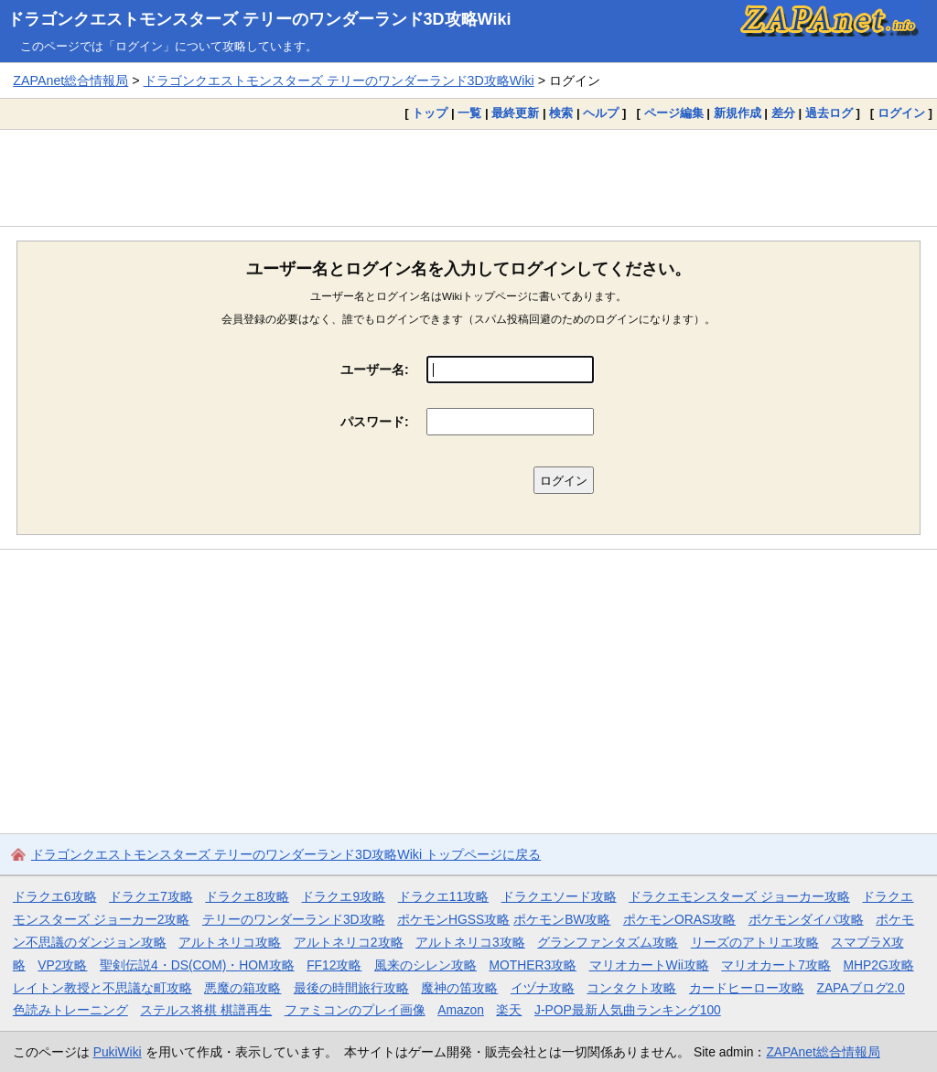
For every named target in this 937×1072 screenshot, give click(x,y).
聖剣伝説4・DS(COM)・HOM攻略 (197, 965)
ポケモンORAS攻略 (679, 919)
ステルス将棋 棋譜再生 (206, 1009)
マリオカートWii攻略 (649, 965)
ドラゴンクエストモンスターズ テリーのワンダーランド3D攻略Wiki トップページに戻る (286, 854)
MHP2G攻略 (879, 965)
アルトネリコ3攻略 (470, 942)
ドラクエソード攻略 (559, 896)
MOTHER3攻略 (532, 965)
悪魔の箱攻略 (242, 988)
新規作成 (737, 113)
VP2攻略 (62, 965)
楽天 (509, 1009)
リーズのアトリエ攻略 (755, 942)
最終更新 (515, 113)
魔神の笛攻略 (459, 988)
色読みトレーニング (70, 1009)
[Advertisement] (468, 177)
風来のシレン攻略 (425, 965)
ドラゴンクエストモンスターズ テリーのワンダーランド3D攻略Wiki (259, 19)
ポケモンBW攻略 (561, 919)
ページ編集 (674, 113)
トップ (429, 113)
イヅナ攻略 (543, 988)
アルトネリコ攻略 (229, 942)
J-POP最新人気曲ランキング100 (627, 1009)
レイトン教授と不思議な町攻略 (102, 988)
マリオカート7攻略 (776, 965)
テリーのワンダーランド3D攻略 (293, 919)
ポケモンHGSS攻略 (453, 919)
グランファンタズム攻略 (607, 942)
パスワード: (374, 421)
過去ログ (829, 113)
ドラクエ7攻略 (151, 896)
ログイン (901, 113)
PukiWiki (117, 1052)
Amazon (460, 1009)
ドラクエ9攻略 (343, 896)
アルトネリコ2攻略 (349, 942)
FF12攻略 (334, 965)
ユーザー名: (374, 369)
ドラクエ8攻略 (247, 896)
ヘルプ (601, 113)
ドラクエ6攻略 (55, 896)
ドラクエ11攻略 (443, 896)
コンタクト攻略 (631, 988)
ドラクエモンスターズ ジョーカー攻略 (739, 896)
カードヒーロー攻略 (746, 988)
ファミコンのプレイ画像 (355, 1009)
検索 (561, 113)
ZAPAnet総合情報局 (70, 80)
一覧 (469, 113)
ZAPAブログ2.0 (860, 988)
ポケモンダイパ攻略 (806, 919)
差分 (783, 113)
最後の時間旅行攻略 (351, 988)
